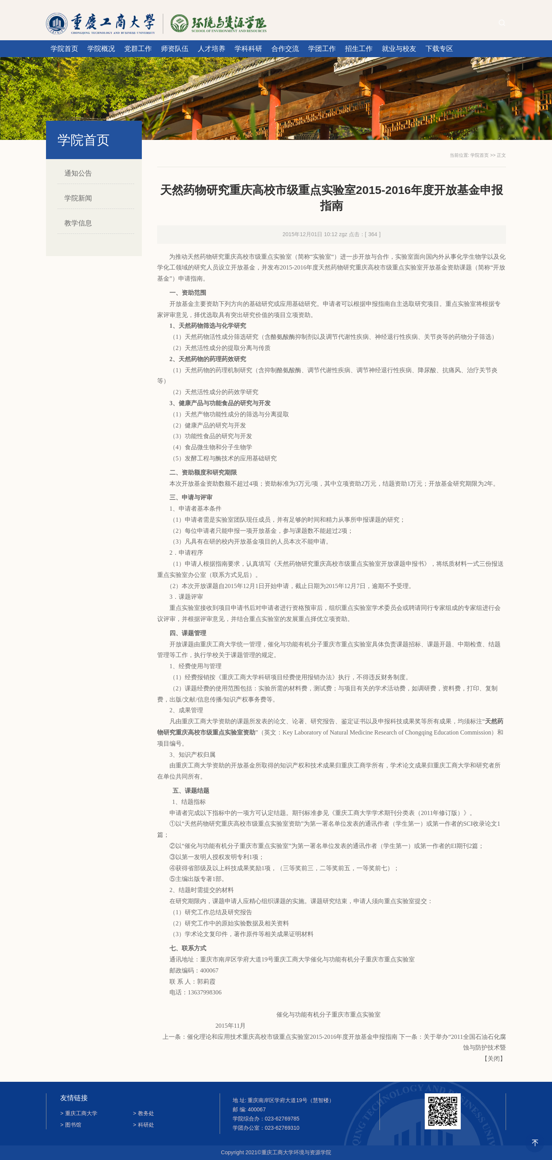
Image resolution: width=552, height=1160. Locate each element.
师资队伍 (175, 49)
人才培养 (211, 49)
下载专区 (439, 49)
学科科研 (248, 49)
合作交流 (285, 49)
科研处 (143, 1125)
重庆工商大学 (78, 1113)
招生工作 (359, 49)
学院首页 (64, 49)
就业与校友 (399, 49)
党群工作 (138, 49)
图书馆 (70, 1125)
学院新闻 (78, 198)
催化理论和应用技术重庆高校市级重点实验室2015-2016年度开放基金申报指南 (292, 1036)
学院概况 (101, 49)
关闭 (494, 1058)
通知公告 (78, 173)
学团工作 (322, 49)
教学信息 (78, 223)
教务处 (143, 1113)
